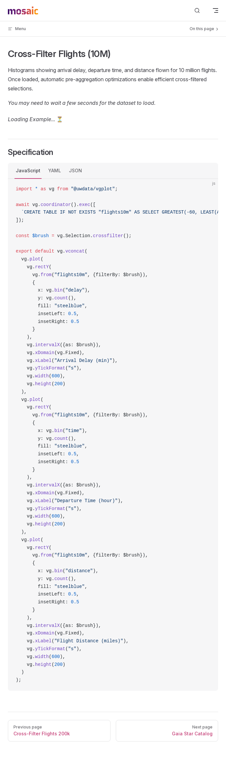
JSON (75, 170)
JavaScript (28, 170)
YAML (54, 170)
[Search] (197, 11)
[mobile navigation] (215, 10)
